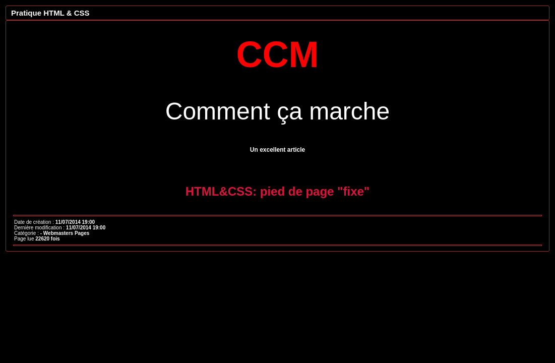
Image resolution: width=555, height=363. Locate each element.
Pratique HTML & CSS (50, 13)
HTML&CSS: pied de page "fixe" (277, 191)
